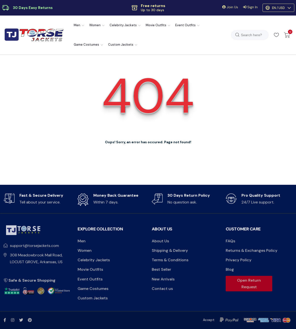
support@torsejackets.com (34, 245)
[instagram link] (12, 320)
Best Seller (161, 269)
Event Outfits (185, 25)
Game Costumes (86, 44)
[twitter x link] (21, 320)
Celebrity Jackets (123, 25)
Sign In (250, 7)
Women (95, 25)
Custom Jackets (120, 44)
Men (77, 25)
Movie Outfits (156, 25)
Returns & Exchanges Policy (251, 250)
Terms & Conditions (170, 259)
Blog (230, 269)
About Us (160, 241)
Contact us (162, 288)
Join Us (230, 7)
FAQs (230, 241)
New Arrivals (163, 279)
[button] (148, 7)
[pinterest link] (30, 320)
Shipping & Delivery (170, 250)
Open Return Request (249, 283)
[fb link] (5, 320)
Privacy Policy (238, 259)
